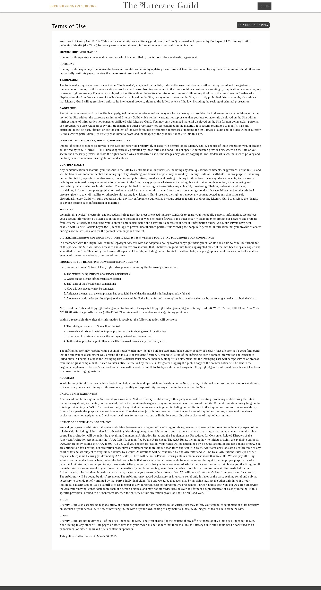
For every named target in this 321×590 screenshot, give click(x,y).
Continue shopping (253, 24)
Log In (264, 6)
